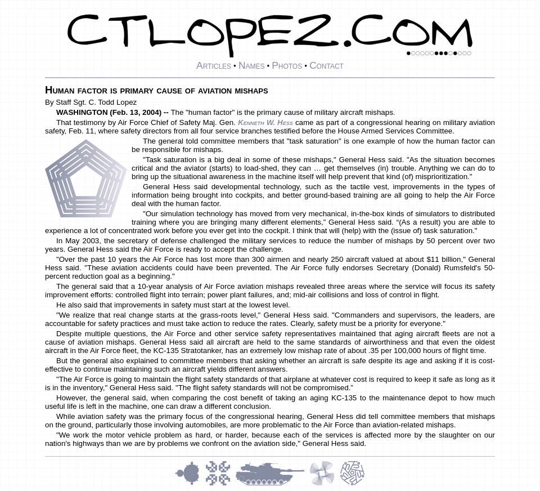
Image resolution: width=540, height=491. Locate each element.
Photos (287, 65)
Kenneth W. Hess (265, 122)
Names (251, 65)
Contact (326, 65)
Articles (213, 65)
